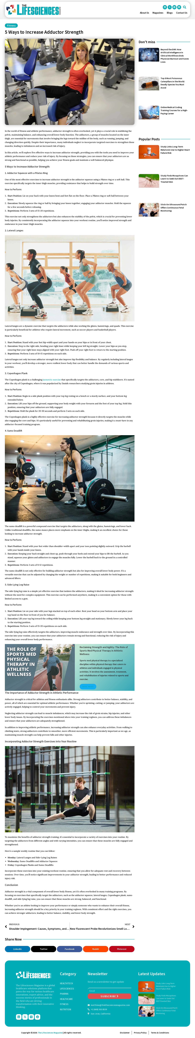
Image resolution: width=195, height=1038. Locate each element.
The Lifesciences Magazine (50, 1032)
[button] (184, 7)
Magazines (158, 12)
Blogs (170, 12)
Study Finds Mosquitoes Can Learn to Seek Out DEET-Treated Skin (174, 178)
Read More (88, 686)
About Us (144, 12)
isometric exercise (52, 379)
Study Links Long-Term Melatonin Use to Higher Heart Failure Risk (175, 149)
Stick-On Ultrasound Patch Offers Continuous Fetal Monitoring (174, 207)
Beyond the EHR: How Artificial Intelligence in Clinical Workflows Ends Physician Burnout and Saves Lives (175, 55)
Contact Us (181, 12)
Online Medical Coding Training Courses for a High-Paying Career (174, 110)
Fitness (11, 25)
